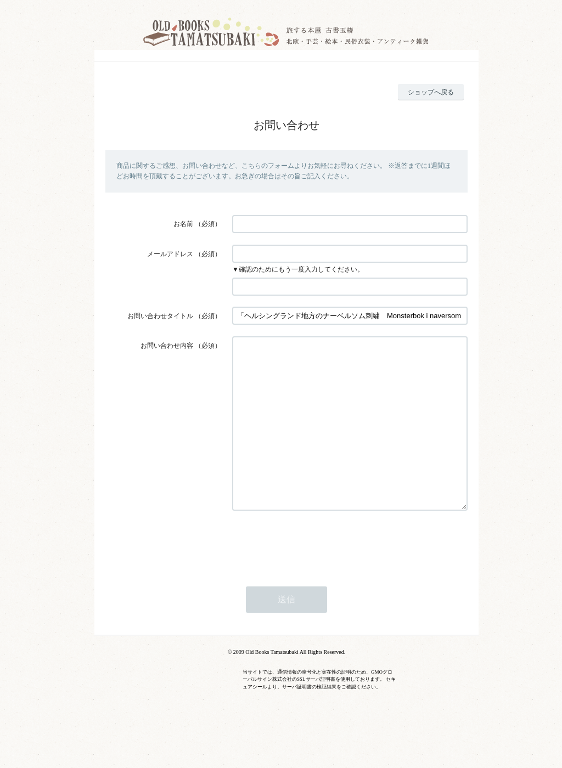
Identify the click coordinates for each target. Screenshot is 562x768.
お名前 (183, 224)
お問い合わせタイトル (160, 316)
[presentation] (315, 576)
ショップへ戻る (431, 92)
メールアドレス (170, 254)
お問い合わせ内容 (166, 345)
